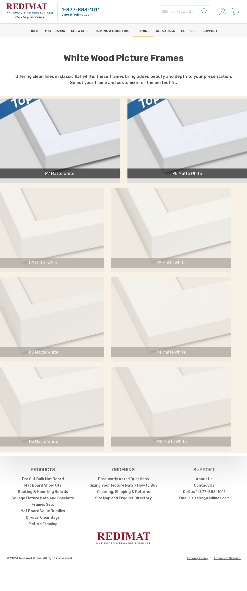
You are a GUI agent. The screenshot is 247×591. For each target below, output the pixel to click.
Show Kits (79, 31)
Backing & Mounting (112, 31)
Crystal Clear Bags (43, 517)
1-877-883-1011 (81, 10)
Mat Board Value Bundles (42, 511)
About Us (204, 479)
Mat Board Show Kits (43, 485)
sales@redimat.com (77, 14)
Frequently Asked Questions (123, 479)
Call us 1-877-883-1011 (204, 492)
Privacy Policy (197, 558)
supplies (188, 31)
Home (34, 31)
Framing (143, 31)
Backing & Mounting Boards (43, 492)
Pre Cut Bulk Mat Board (43, 479)
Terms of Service (227, 558)
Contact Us (204, 485)
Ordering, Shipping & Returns (123, 492)
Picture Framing (42, 524)
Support (210, 31)
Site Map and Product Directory (123, 498)
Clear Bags (165, 31)
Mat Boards (55, 31)
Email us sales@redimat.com (204, 498)
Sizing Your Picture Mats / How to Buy (123, 485)
